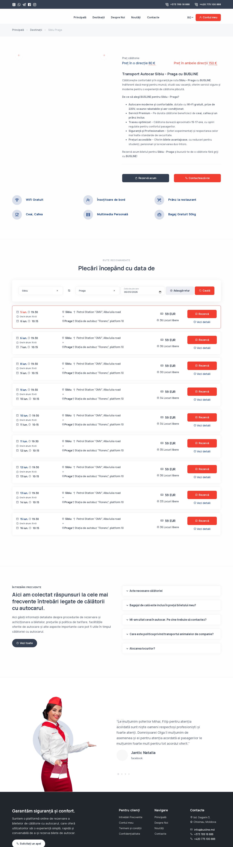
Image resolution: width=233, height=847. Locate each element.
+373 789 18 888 (180, 4)
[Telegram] (24, 4)
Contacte (153, 17)
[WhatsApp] (14, 4)
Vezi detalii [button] (202, 322)
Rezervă (202, 314)
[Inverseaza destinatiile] (69, 290)
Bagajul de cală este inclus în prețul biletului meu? (163, 605)
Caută (204, 290)
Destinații (99, 17)
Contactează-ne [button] (197, 178)
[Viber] (19, 4)
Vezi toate (24, 643)
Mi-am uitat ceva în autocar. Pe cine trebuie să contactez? (168, 619)
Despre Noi (118, 17)
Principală (80, 17)
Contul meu (208, 17)
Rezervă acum (145, 178)
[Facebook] (29, 4)
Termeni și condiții (130, 828)
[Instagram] (34, 4)
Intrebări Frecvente (130, 817)
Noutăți (136, 17)
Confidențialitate (129, 833)
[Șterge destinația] (57, 290)
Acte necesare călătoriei (146, 591)
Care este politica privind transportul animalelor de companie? (172, 634)
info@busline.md (204, 829)
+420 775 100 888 (210, 4)
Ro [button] (189, 17)
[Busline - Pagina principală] (26, 17)
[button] (118, 774)
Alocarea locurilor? (142, 648)
